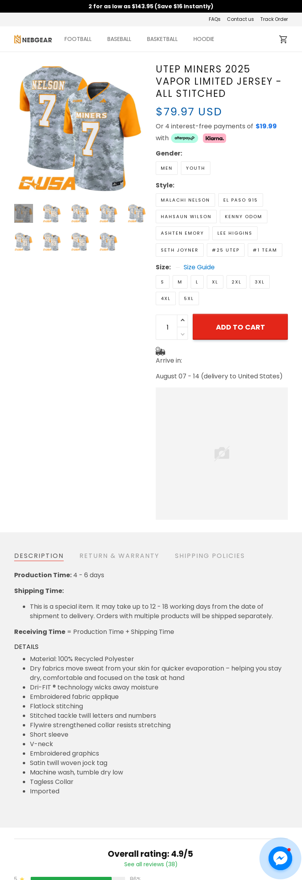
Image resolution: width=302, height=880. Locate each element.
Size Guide (199, 267)
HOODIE (203, 39)
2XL (236, 282)
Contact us (240, 19)
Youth (195, 168)
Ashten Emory (182, 233)
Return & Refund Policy (144, 874)
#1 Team (265, 250)
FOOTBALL (78, 39)
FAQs (215, 19)
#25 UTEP (225, 250)
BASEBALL (119, 39)
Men (167, 168)
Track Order (274, 19)
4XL (166, 298)
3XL (260, 282)
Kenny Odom (243, 216)
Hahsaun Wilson (186, 216)
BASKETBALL (162, 39)
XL (215, 282)
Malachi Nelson (185, 200)
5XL (189, 298)
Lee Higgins (234, 233)
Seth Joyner (180, 250)
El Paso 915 (240, 200)
